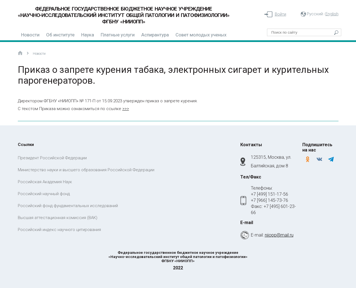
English (331, 13)
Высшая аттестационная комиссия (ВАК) (57, 217)
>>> (125, 108)
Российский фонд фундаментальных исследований (68, 205)
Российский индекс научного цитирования (59, 229)
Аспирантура (155, 35)
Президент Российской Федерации (52, 157)
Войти (280, 14)
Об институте (60, 35)
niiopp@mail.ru (279, 235)
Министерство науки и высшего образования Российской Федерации (86, 169)
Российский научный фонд (44, 193)
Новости (30, 35)
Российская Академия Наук (45, 181)
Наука (87, 35)
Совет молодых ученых (200, 35)
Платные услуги (118, 35)
